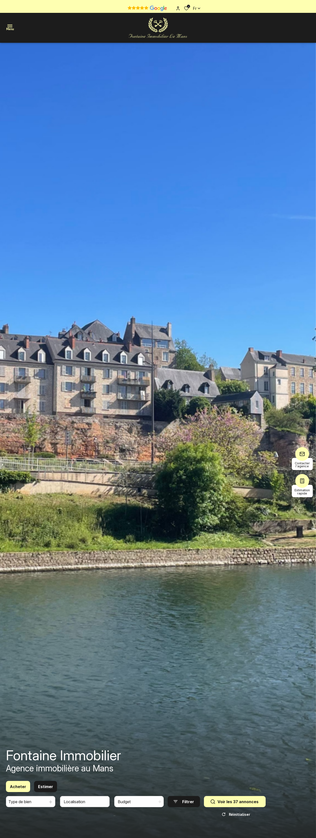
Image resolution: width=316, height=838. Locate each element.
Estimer (45, 789)
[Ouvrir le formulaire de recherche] (184, 804)
